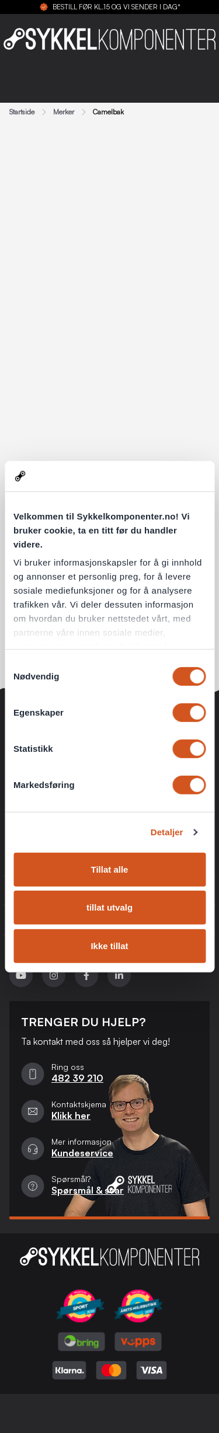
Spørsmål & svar (87, 1190)
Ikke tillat (109, 946)
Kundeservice (82, 1153)
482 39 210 (77, 1078)
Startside (21, 112)
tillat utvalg (109, 907)
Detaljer (167, 832)
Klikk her (71, 1115)
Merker (63, 112)
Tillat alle (109, 869)
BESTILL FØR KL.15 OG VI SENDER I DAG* (116, 7)
